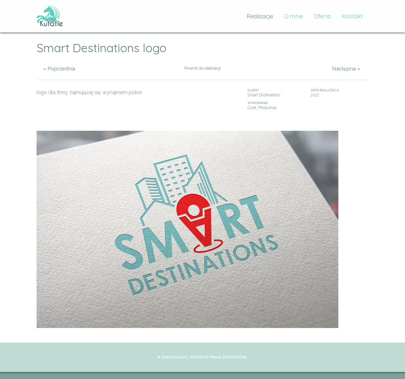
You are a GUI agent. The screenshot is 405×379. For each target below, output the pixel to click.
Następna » (346, 69)
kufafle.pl (50, 16)
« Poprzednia (59, 69)
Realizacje (260, 16)
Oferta (322, 16)
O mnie (293, 16)
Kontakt (352, 16)
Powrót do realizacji (202, 68)
